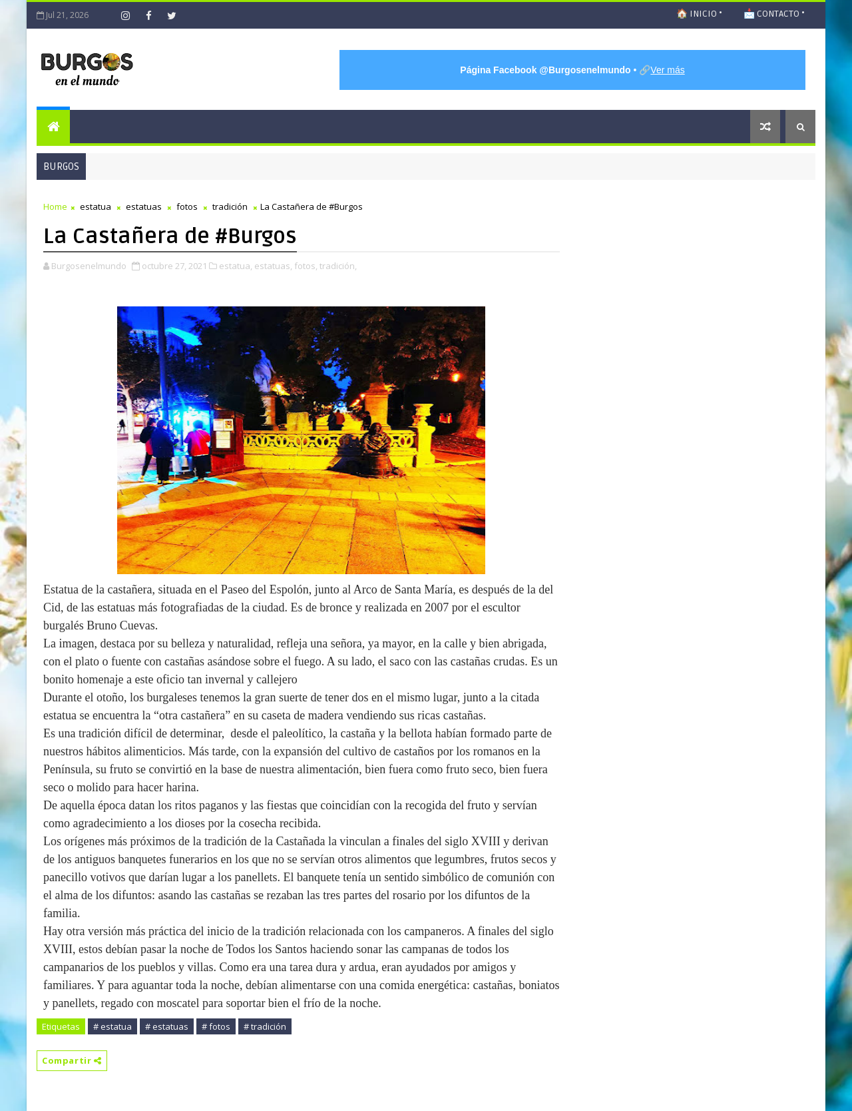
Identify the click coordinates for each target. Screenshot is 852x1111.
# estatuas (166, 1026)
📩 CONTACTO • (774, 13)
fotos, (306, 266)
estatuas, (273, 266)
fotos (187, 206)
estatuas (144, 206)
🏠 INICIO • (699, 13)
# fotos (216, 1026)
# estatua (112, 1026)
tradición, (338, 266)
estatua (95, 206)
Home (55, 206)
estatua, (235, 266)
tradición (230, 206)
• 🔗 (572, 70)
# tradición (265, 1026)
